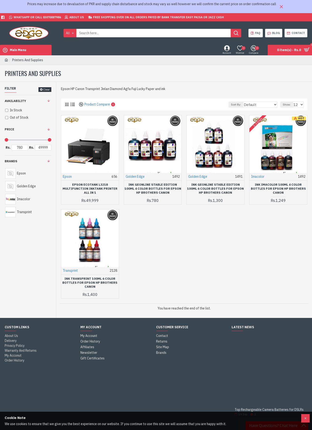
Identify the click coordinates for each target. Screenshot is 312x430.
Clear (46, 89)
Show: (288, 104)
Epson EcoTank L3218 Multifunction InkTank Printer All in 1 (90, 189)
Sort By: (244, 104)
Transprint (70, 270)
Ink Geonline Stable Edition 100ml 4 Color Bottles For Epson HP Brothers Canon (152, 189)
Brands (11, 161)
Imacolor (257, 176)
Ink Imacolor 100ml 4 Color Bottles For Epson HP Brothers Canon (278, 189)
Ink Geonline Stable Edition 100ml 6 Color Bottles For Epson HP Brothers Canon (215, 189)
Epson (67, 176)
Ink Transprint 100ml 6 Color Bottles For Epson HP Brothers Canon (89, 283)
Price (9, 129)
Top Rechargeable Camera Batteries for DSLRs (269, 409)
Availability (15, 101)
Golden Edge (135, 176)
